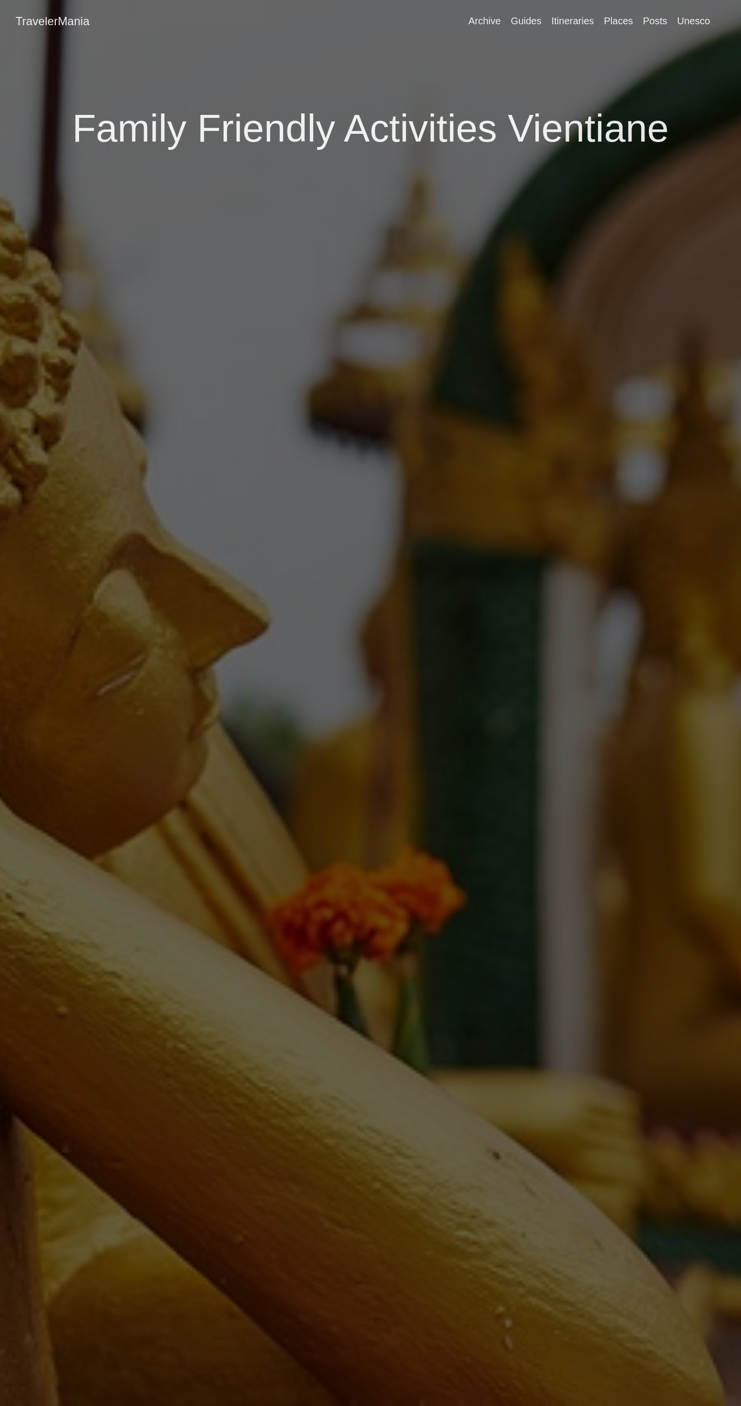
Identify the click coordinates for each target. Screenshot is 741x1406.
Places (618, 21)
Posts (655, 21)
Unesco (693, 21)
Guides (526, 21)
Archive (484, 21)
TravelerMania (53, 21)
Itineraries (572, 21)
